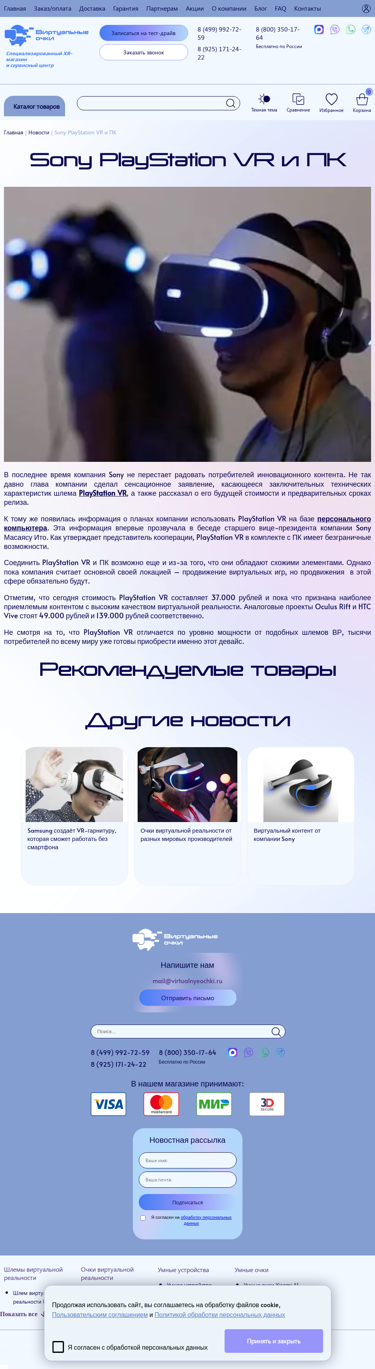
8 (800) (279, 37)
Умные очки (252, 1269)
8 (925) (219, 53)
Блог (260, 8)
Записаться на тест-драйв (143, 33)
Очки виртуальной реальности (107, 1273)
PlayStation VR (103, 493)
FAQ (280, 8)
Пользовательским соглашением (100, 1314)
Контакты (307, 8)
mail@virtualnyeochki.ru (187, 980)
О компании (229, 8)
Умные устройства (183, 1269)
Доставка (92, 8)
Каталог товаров (36, 106)
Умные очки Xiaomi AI (271, 1285)
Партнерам (162, 8)
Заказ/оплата (52, 8)
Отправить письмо (187, 997)
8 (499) (219, 33)
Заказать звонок (143, 52)
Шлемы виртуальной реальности (33, 1273)
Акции (195, 8)
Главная (15, 8)
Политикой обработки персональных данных (220, 1314)
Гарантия (125, 8)
